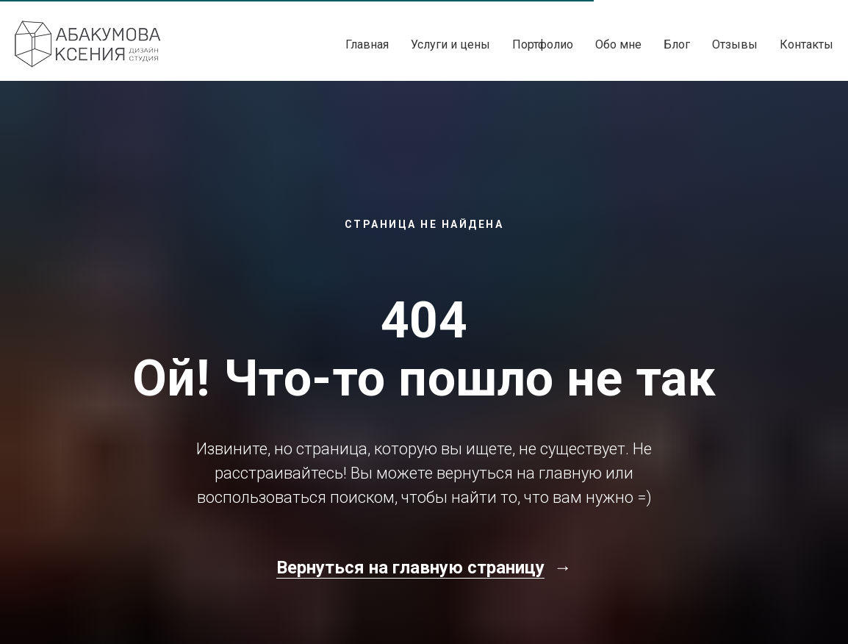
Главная (367, 44)
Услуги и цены (450, 44)
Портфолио (542, 44)
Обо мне (618, 44)
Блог (677, 44)
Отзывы (735, 44)
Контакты (806, 44)
